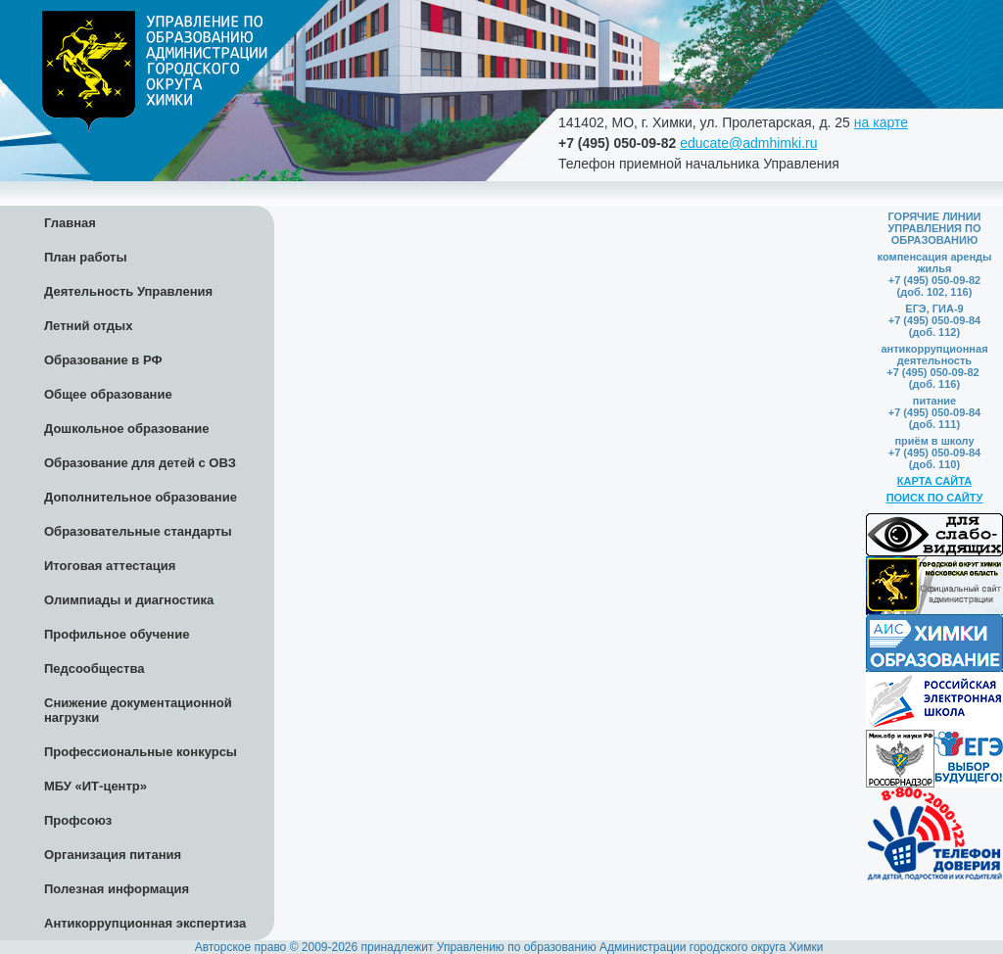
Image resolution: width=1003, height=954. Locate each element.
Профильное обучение (116, 634)
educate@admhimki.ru (748, 143)
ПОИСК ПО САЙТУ (934, 497)
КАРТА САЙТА (934, 481)
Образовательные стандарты (138, 531)
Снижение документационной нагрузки (138, 710)
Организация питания (112, 854)
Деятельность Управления (128, 291)
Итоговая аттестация (109, 565)
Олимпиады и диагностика (129, 600)
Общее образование (108, 394)
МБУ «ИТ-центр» (95, 786)
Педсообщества (94, 668)
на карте (881, 122)
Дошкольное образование (127, 428)
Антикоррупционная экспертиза (145, 923)
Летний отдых (88, 325)
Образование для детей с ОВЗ (140, 462)
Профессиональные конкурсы (140, 751)
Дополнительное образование (140, 497)
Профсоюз (78, 820)
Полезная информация (116, 889)
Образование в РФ (103, 360)
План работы (85, 257)
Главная (70, 222)
